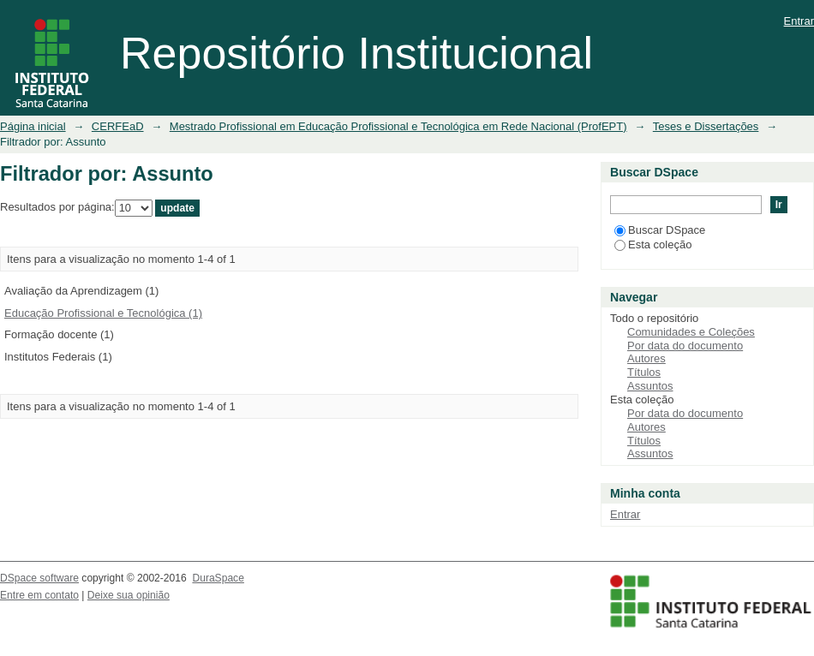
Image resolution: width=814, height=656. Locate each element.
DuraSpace (217, 578)
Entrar (799, 21)
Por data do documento (685, 345)
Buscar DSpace (659, 230)
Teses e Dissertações (706, 126)
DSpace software (39, 578)
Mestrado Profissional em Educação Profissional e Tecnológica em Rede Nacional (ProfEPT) (398, 126)
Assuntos (650, 385)
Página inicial (33, 126)
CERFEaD (118, 126)
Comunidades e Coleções (691, 331)
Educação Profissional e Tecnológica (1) (103, 313)
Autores (646, 358)
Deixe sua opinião (128, 595)
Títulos (644, 372)
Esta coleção (652, 244)
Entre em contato (39, 595)
